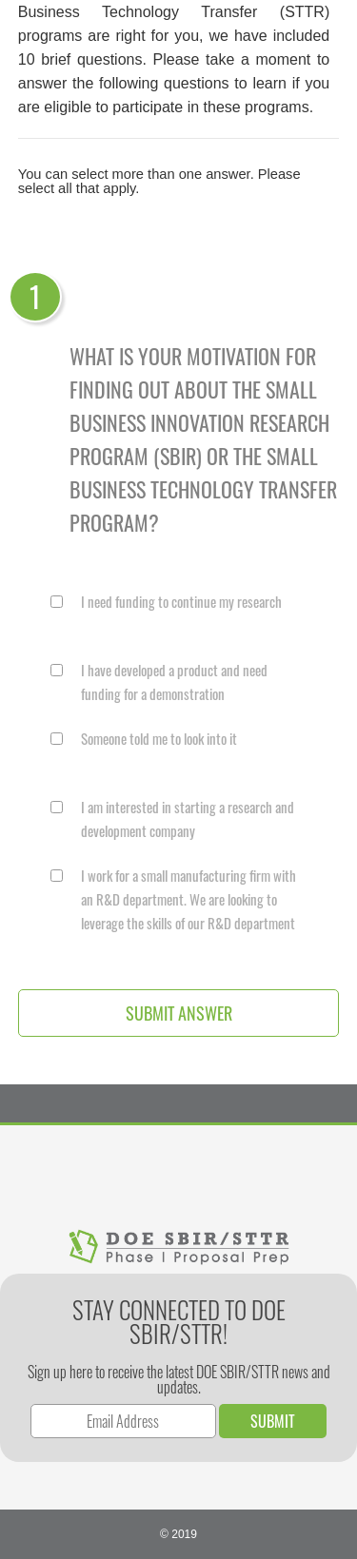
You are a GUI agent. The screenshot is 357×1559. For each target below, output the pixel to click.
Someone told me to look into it (159, 738)
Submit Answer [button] (179, 1013)
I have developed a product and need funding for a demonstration (174, 681)
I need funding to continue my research (181, 601)
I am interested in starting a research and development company (187, 818)
